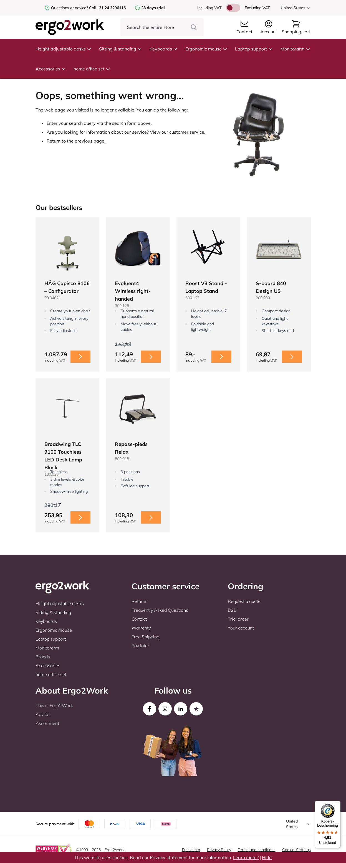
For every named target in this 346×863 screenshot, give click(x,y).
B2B (232, 610)
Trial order (238, 619)
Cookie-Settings (296, 849)
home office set (92, 69)
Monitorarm (295, 49)
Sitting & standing (120, 49)
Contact (139, 619)
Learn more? (246, 857)
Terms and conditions (257, 849)
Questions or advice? (69, 7)
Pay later (140, 645)
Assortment (47, 723)
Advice (42, 714)
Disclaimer (191, 849)
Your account (241, 628)
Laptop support (254, 49)
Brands (43, 656)
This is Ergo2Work (54, 705)
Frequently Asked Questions (160, 610)
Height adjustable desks (63, 49)
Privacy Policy (219, 849)
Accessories (51, 69)
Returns (139, 601)
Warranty (141, 628)
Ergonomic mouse (206, 49)
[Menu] (337, 804)
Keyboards (164, 49)
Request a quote (244, 601)
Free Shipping (146, 636)
